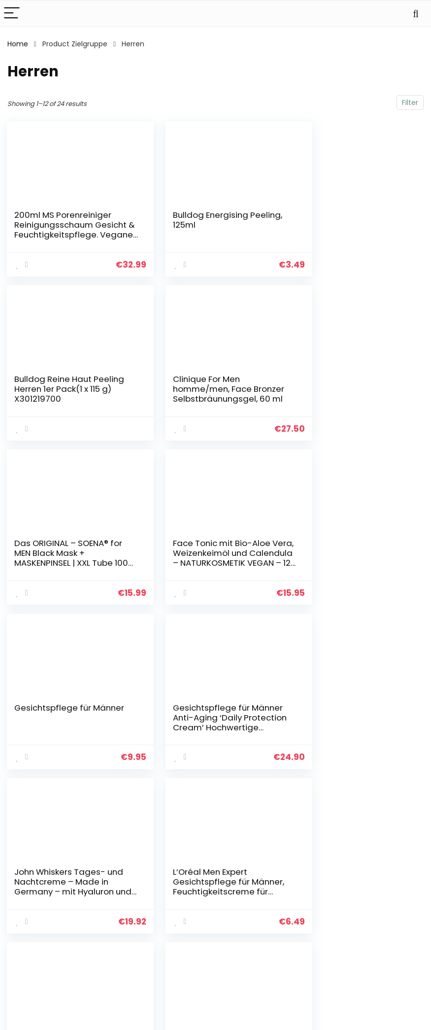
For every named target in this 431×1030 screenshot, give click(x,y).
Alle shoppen (315, 898)
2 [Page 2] (215, 791)
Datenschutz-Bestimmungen (387, 888)
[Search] (416, 13)
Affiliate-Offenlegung (383, 925)
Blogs (302, 912)
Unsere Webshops (324, 925)
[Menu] (12, 13)
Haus (302, 884)
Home (17, 44)
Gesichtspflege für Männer (53, 546)
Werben (307, 939)
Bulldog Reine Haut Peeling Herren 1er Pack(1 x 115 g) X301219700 (354, 224)
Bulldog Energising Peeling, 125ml (195, 220)
